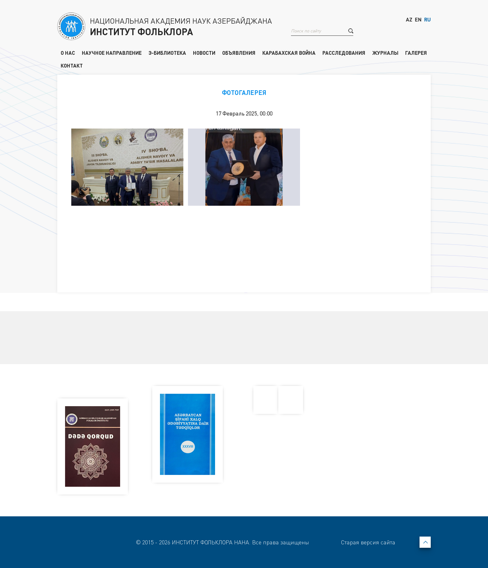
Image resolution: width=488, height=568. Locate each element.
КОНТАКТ (72, 65)
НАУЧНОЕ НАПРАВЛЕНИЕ (112, 52)
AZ (409, 19)
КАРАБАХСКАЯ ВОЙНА (289, 52)
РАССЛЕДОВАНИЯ (343, 52)
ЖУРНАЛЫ (385, 52)
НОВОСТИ (204, 52)
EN (418, 19)
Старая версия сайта (368, 542)
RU (427, 19)
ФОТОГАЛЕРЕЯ (244, 92)
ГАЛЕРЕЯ (416, 52)
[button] (350, 30)
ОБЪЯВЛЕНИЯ (239, 52)
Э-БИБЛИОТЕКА (167, 52)
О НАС (68, 52)
